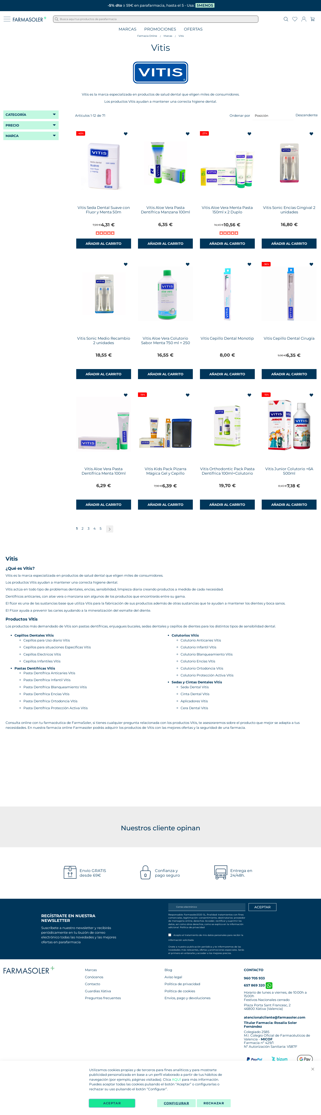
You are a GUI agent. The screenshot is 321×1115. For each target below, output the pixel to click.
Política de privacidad (192, 927)
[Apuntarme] (262, 907)
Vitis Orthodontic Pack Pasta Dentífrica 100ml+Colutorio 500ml (227, 473)
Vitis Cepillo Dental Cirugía (289, 338)
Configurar (176, 1103)
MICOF (267, 1039)
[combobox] (155, 19)
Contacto (92, 984)
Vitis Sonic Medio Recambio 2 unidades (103, 340)
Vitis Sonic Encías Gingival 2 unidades (289, 209)
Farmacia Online (147, 35)
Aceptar (112, 1103)
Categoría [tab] (16, 114)
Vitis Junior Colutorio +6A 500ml (289, 471)
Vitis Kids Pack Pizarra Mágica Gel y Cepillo (165, 471)
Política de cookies (180, 991)
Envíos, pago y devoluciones (187, 998)
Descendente (307, 115)
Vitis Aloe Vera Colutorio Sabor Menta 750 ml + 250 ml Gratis (165, 342)
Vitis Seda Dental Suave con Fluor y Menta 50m (104, 209)
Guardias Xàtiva (98, 991)
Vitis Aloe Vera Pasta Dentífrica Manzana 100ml (165, 209)
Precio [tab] (12, 125)
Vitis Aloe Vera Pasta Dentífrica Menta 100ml (104, 471)
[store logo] (29, 19)
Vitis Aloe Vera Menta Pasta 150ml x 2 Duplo (227, 209)
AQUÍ (176, 1079)
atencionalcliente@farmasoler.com (274, 1017)
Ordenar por (240, 115)
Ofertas (193, 29)
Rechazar (214, 1103)
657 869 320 (258, 985)
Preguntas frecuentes (103, 998)
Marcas (127, 29)
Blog (168, 970)
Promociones (160, 29)
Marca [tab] (12, 136)
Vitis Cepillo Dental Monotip (227, 338)
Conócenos (94, 977)
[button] (126, 134)
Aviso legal (173, 977)
